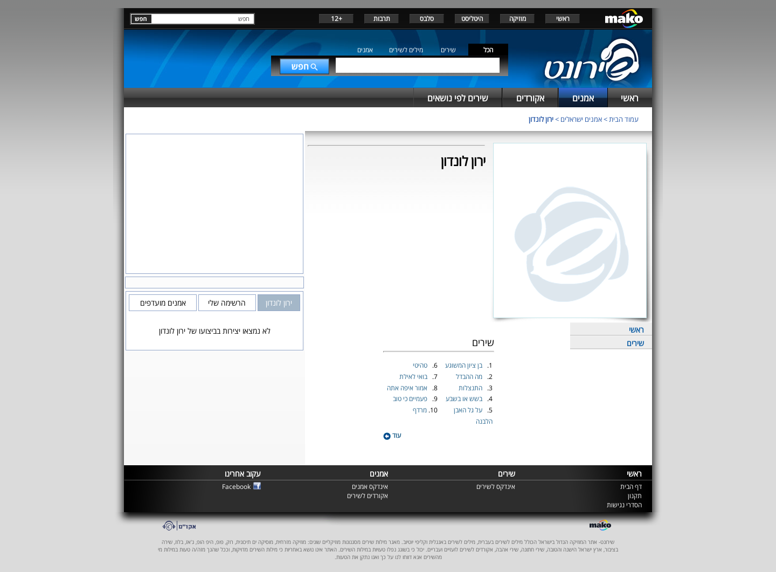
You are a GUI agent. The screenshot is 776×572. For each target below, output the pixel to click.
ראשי (563, 18)
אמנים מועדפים (163, 303)
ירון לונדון (541, 119)
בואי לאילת (414, 376)
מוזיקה (517, 18)
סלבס (427, 18)
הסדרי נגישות (624, 504)
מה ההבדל (470, 376)
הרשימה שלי (227, 303)
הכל (488, 49)
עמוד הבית (624, 119)
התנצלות (471, 387)
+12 (336, 18)
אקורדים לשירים (367, 495)
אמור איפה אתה (408, 387)
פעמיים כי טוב (411, 398)
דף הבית (631, 486)
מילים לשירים (406, 49)
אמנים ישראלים (581, 119)
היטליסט (472, 18)
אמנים (365, 49)
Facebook (236, 486)
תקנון (635, 495)
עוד (392, 435)
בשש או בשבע (465, 398)
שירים (448, 49)
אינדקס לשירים (495, 486)
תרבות (381, 18)
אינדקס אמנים (370, 486)
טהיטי (421, 365)
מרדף (420, 410)
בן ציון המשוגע (464, 365)
